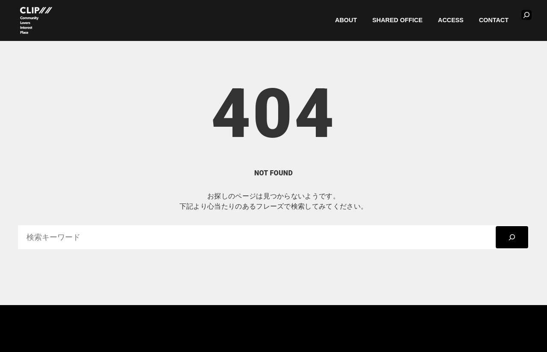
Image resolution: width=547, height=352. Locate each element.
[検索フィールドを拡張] (526, 15)
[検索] (512, 237)
